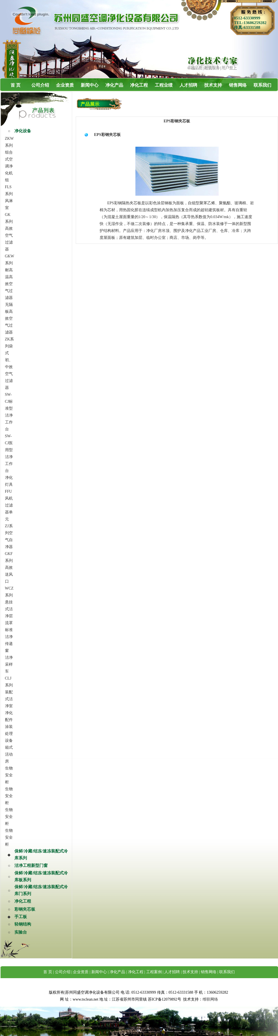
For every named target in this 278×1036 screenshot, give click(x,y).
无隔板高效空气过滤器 (9, 318)
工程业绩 (164, 85)
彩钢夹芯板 (24, 909)
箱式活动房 (9, 754)
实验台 (20, 932)
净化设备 (22, 131)
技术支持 (213, 85)
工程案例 (154, 972)
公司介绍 (40, 85)
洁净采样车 (9, 664)
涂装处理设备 (9, 734)
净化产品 (114, 85)
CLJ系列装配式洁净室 (9, 692)
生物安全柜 (9, 775)
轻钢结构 (22, 924)
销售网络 (238, 85)
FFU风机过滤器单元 (9, 505)
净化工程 (139, 85)
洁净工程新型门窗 (31, 865)
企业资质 (65, 85)
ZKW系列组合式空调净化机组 (9, 159)
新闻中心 (89, 85)
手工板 (20, 916)
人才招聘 (188, 85)
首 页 (16, 85)
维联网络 (210, 999)
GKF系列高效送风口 (9, 567)
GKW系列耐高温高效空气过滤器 (9, 277)
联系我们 (262, 85)
